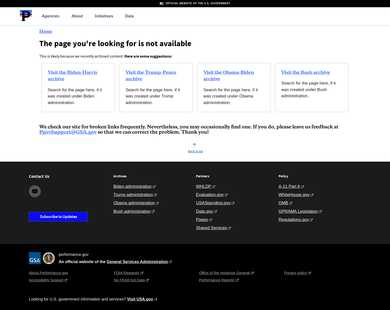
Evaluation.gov (210, 194)
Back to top (195, 151)
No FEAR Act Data (129, 280)
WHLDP (203, 186)
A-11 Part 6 (289, 186)
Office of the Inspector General (224, 273)
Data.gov (204, 211)
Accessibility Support (46, 280)
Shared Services (211, 227)
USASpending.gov (213, 203)
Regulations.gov (294, 219)
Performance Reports (217, 280)
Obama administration (134, 203)
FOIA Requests (126, 273)
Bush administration (131, 211)
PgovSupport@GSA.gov (68, 132)
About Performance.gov (48, 273)
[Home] (26, 20)
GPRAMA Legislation (298, 211)
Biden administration (132, 186)
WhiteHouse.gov (294, 194)
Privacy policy (295, 273)
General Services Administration (137, 262)
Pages (202, 219)
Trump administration (133, 194)
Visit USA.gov (140, 299)
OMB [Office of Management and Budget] (283, 203)
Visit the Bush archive (305, 72)
